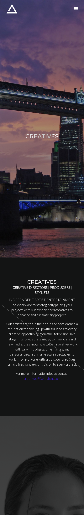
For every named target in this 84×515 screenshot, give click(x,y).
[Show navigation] (75, 9)
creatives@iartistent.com (42, 378)
